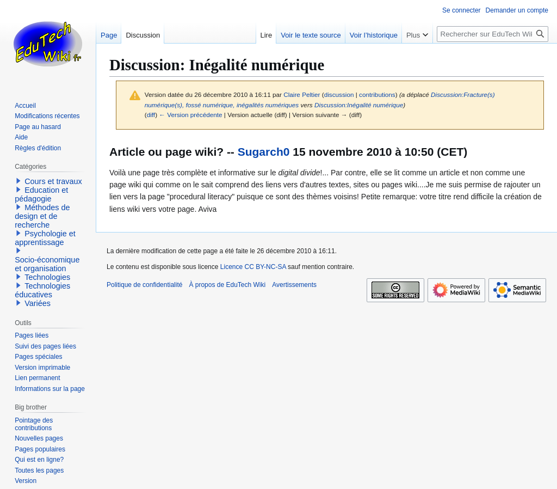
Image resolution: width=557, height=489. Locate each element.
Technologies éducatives (42, 290)
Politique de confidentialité (144, 285)
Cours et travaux (53, 181)
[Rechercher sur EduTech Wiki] (492, 34)
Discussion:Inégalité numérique (358, 104)
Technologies (47, 277)
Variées (37, 303)
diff (151, 114)
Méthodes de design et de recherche (42, 216)
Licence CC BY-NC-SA (253, 267)
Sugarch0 (264, 151)
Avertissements (294, 285)
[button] (18, 181)
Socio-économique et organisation (47, 264)
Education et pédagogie (41, 194)
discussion (339, 94)
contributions (377, 94)
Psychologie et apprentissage (45, 238)
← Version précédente (190, 114)
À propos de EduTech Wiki (227, 285)
